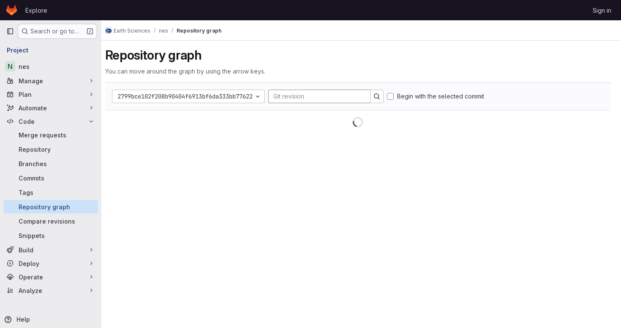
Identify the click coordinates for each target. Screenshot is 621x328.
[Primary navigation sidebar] (10, 31)
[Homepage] (12, 10)
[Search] (383, 96)
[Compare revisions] (50, 221)
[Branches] (50, 163)
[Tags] (50, 192)
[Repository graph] (50, 206)
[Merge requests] (50, 135)
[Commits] (50, 178)
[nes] (50, 66)
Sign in (602, 10)
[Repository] (50, 149)
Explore (36, 10)
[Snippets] (50, 235)
